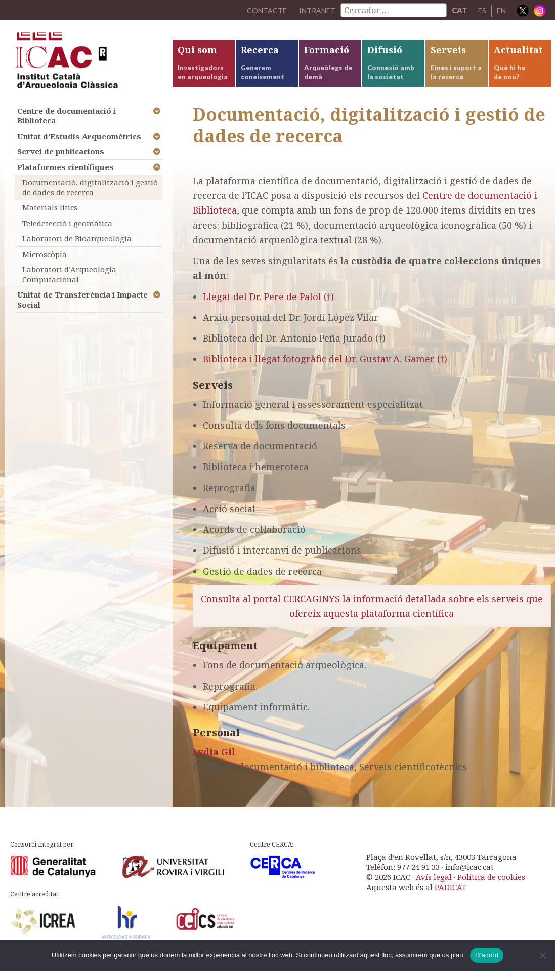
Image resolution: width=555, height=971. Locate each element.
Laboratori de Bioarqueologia (77, 247)
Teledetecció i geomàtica (67, 231)
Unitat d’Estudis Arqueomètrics (79, 144)
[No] (542, 955)
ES (481, 10)
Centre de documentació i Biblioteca (66, 124)
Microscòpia (44, 262)
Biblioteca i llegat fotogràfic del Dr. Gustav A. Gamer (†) (325, 367)
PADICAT (450, 896)
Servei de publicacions (60, 160)
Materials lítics (49, 216)
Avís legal (434, 885)
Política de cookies (491, 885)
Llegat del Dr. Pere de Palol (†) (268, 305)
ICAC (80, 64)
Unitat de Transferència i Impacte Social (82, 308)
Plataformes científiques (65, 175)
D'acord (486, 955)
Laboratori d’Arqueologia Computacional (69, 283)
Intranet (314, 10)
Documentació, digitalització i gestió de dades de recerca (90, 196)
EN (501, 10)
